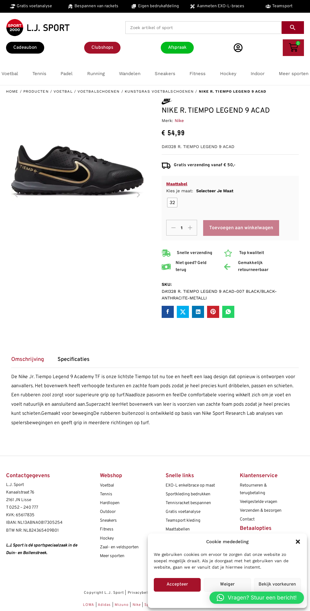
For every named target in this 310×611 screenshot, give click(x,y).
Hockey (107, 538)
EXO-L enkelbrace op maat (190, 485)
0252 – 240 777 (23, 507)
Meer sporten (112, 556)
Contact (247, 519)
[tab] (30, 361)
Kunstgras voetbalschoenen (159, 91)
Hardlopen (110, 503)
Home (12, 91)
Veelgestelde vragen (258, 501)
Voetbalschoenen (99, 91)
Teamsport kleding (183, 520)
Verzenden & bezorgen (261, 510)
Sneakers (108, 520)
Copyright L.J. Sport (104, 592)
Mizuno (122, 605)
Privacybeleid (140, 592)
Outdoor (108, 511)
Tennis (106, 494)
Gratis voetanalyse (183, 511)
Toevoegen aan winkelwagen (241, 228)
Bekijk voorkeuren (277, 584)
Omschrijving (27, 359)
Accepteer (177, 584)
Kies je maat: (199, 190)
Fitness (107, 529)
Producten (36, 91)
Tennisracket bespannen (188, 503)
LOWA (89, 605)
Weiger (227, 584)
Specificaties (74, 359)
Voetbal (63, 91)
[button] (298, 542)
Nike (179, 120)
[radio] (172, 202)
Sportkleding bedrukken (188, 494)
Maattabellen (178, 529)
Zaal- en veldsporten (119, 547)
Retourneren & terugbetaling (253, 489)
